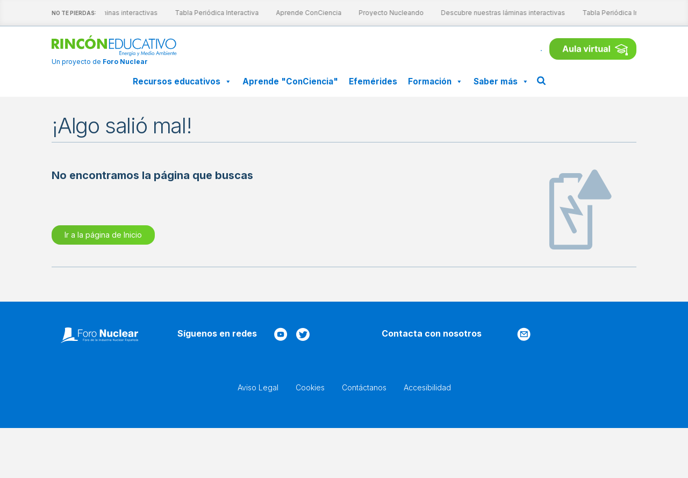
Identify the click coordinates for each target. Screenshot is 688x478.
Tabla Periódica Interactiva (208, 13)
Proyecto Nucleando (382, 13)
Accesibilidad (427, 387)
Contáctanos (364, 387)
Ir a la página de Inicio (103, 234)
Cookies (310, 387)
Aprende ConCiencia (300, 13)
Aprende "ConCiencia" (290, 81)
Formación (435, 81)
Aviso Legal (258, 387)
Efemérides (373, 81)
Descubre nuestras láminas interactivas (494, 13)
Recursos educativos (182, 81)
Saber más (501, 81)
